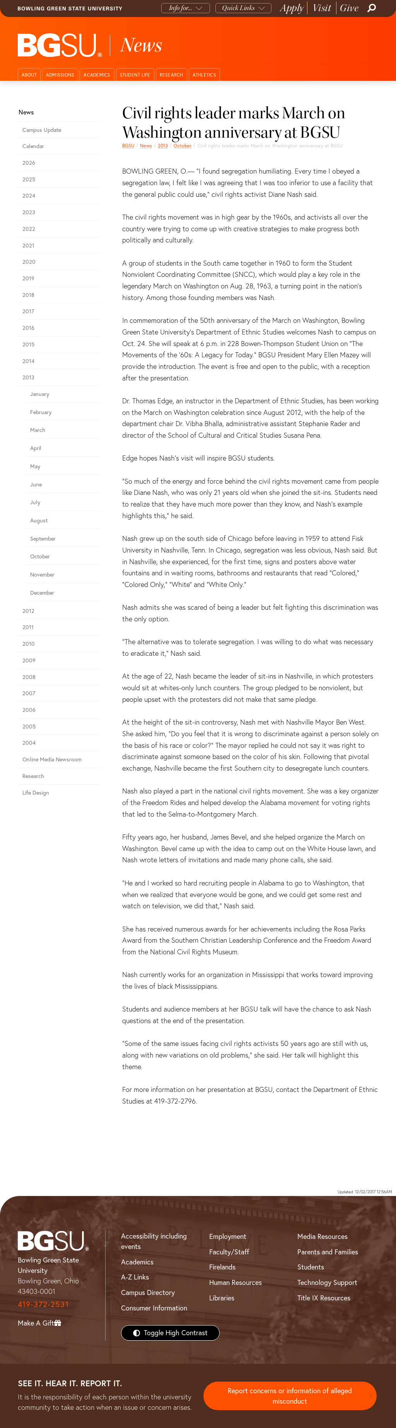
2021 (28, 245)
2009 (29, 660)
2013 (163, 145)
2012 (28, 610)
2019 (28, 278)
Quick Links (238, 7)
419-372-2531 (43, 1304)
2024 (28, 195)
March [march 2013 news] (37, 430)
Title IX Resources (323, 1297)
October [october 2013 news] (182, 145)
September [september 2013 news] (43, 538)
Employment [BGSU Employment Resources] (227, 1236)
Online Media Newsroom (52, 759)
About (29, 75)
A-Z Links (135, 1277)
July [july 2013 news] (35, 502)
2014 (28, 361)
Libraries (221, 1297)
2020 (29, 261)
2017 (28, 311)
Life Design (35, 792)
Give (349, 8)
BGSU (128, 145)
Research (171, 75)
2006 (29, 709)
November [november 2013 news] (42, 574)
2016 (28, 327)
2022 (28, 228)
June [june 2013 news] (36, 484)
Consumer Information (154, 1307)
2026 (28, 162)
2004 (29, 742)
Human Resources (235, 1282)
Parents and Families (327, 1251)
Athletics (204, 75)
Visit (321, 8)
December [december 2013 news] (42, 592)
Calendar (33, 146)
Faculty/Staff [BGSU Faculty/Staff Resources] (229, 1251)
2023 (28, 212)
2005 (29, 726)
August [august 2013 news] (39, 520)
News (146, 145)
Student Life (135, 75)
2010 (28, 643)
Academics (97, 75)
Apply (292, 8)
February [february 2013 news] (40, 412)
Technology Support (327, 1282)
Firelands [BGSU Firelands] (222, 1267)
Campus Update (41, 129)
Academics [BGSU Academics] (137, 1261)
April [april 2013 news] (35, 448)
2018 (28, 295)
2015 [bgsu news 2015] (28, 344)
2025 (28, 179)
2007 (28, 693)
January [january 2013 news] (39, 394)
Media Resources (322, 1236)
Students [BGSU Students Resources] (310, 1267)
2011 (28, 627)
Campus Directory (148, 1292)
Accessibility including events (154, 1241)
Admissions (60, 75)
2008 (29, 677)
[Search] (371, 8)
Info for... (181, 7)
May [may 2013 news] (35, 466)
